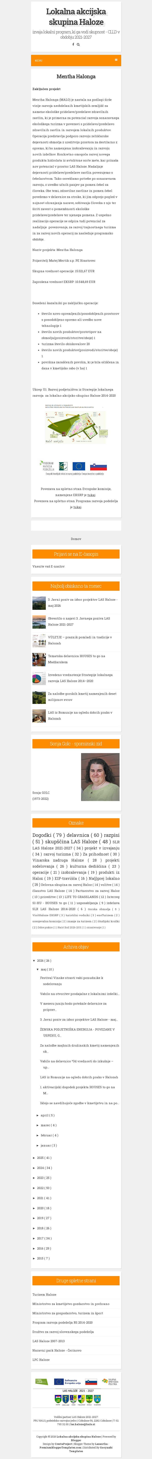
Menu (76, 60)
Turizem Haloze (44, 1294)
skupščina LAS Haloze (72, 841)
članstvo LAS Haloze (49, 891)
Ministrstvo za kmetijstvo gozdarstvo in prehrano (70, 1304)
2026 (40, 960)
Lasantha (101, 1443)
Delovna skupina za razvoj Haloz (67, 885)
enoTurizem (105, 915)
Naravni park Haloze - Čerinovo (56, 1350)
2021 (40, 1198)
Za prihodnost (96, 854)
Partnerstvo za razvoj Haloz (98, 891)
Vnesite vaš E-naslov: (48, 566)
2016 (40, 1248)
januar (46, 1145)
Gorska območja (100, 909)
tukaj (91, 495)
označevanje (94, 927)
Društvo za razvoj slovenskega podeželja (63, 1332)
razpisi (112, 835)
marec (46, 1125)
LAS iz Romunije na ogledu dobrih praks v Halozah (79, 1077)
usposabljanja (88, 903)
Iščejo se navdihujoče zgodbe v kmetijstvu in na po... (79, 1103)
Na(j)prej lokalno (104, 878)
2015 (40, 1258)
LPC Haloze (41, 1360)
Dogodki (42, 835)
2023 (40, 1178)
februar (47, 1135)
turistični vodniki (78, 915)
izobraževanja (74, 872)
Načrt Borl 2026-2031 (70, 927)
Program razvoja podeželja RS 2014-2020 (62, 1322)
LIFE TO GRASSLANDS (82, 897)
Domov (76, 539)
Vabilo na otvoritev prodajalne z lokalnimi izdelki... (79, 994)
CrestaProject (64, 1443)
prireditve (48, 897)
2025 (40, 1158)
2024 (41, 1168)
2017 (40, 1238)
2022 (40, 1188)
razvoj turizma (58, 854)
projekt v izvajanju (102, 848)
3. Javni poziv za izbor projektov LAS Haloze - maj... (79, 1019)
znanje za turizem (79, 921)
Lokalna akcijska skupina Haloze (76, 16)
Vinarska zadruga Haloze (60, 860)
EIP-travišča (66, 878)
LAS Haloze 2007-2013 (48, 1341)
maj (44, 969)
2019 (40, 1218)
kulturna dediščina (89, 866)
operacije (41, 872)
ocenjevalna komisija (47, 921)
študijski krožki (109, 921)
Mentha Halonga (76, 76)
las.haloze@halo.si (82, 1424)
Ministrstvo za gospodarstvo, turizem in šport (67, 1313)
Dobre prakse (45, 927)
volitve (106, 885)
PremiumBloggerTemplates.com (61, 1447)
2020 (40, 1208)
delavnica (79, 835)
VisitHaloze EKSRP (45, 915)
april (45, 1115)
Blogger (76, 1440)
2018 (40, 1228)
